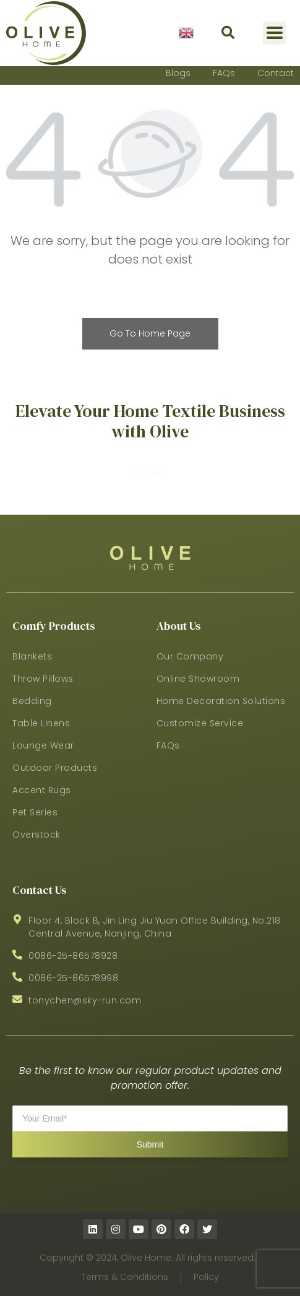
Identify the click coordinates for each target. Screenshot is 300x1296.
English (186, 32)
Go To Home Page (150, 333)
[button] (228, 33)
